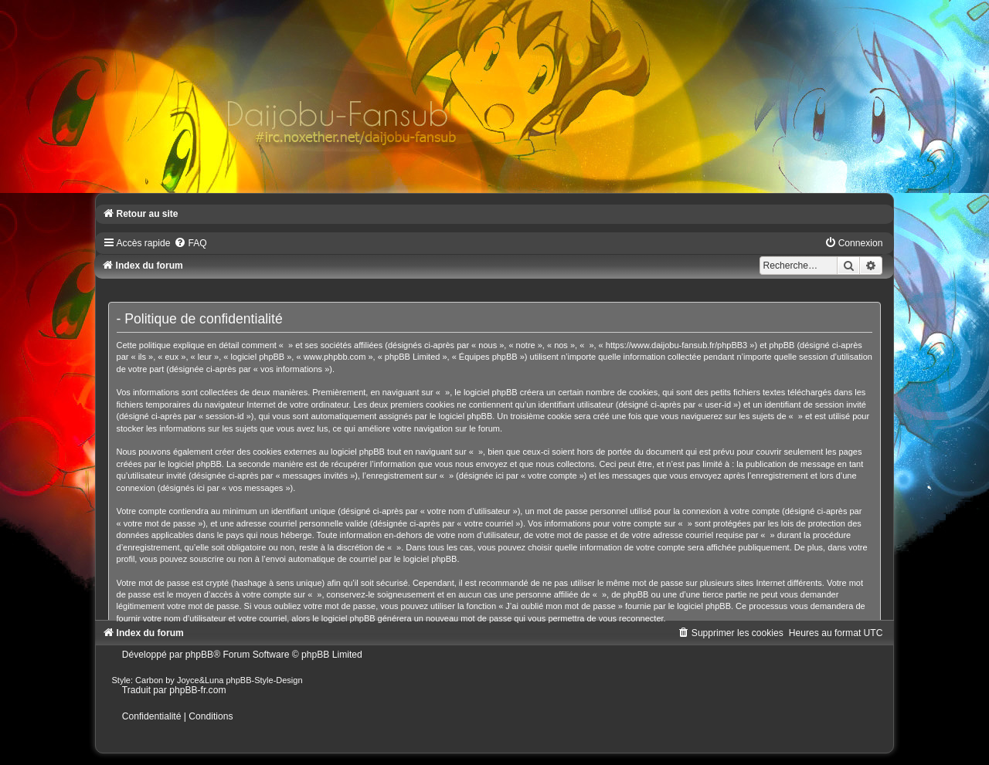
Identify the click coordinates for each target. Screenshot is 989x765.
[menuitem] (190, 243)
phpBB (199, 654)
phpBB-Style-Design (264, 680)
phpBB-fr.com (197, 690)
